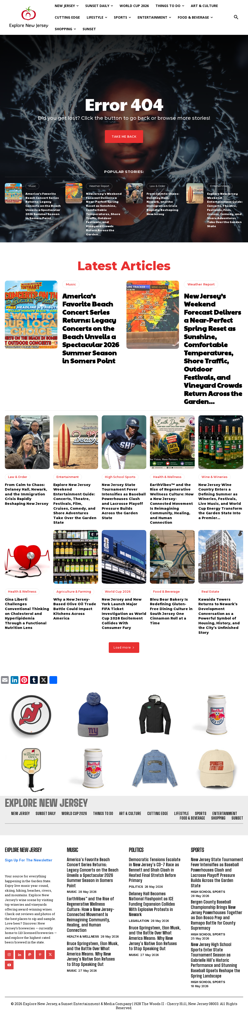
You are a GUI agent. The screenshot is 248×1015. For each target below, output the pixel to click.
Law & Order (157, 186)
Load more (124, 647)
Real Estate (210, 591)
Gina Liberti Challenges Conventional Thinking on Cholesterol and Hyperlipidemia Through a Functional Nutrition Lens (27, 613)
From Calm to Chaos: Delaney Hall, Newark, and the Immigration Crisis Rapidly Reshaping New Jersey (163, 204)
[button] (236, 17)
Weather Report (99, 186)
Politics (136, 886)
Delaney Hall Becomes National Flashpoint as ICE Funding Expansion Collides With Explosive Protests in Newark (152, 904)
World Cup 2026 (118, 591)
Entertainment (219, 186)
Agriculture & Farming (73, 591)
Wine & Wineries (214, 477)
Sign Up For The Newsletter (28, 860)
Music (32, 186)
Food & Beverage (166, 591)
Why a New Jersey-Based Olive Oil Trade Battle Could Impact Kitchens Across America (74, 608)
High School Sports (120, 477)
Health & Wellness (167, 477)
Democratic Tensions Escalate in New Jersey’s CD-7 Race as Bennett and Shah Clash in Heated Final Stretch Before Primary (154, 870)
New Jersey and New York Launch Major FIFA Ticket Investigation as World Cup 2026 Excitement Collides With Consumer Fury (124, 613)
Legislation (139, 921)
